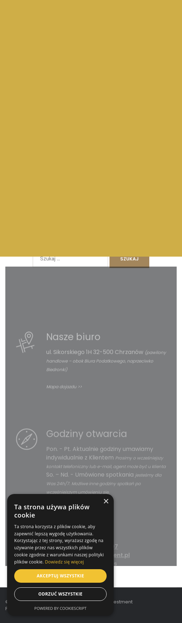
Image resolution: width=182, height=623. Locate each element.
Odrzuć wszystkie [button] (60, 594)
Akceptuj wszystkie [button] (60, 576)
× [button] (105, 501)
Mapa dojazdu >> (64, 403)
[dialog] (60, 555)
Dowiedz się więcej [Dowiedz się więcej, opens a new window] (64, 562)
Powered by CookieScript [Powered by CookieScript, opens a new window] (60, 608)
